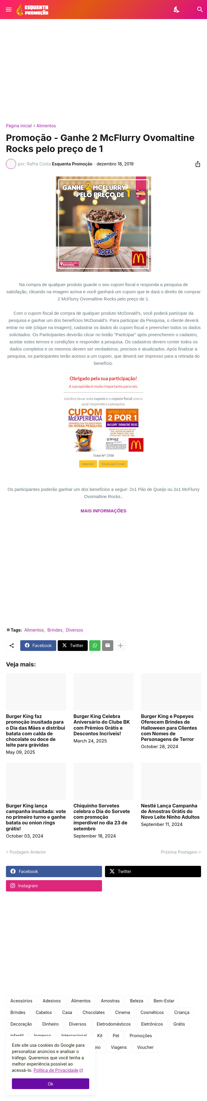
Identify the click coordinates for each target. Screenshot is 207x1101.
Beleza (136, 1000)
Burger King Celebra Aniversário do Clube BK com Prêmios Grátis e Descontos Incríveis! (101, 725)
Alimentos (46, 126)
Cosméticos (152, 1012)
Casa (67, 1012)
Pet (116, 1035)
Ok (50, 1083)
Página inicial (19, 126)
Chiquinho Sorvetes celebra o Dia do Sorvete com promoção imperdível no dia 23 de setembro (101, 817)
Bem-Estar (164, 1000)
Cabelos (44, 1012)
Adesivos (52, 1000)
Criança (181, 1012)
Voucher (145, 1047)
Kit (100, 1035)
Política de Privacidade (56, 1070)
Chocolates (94, 1012)
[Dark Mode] (177, 9)
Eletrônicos (152, 1023)
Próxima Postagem (179, 852)
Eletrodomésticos (114, 1023)
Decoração (21, 1023)
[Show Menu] (8, 9)
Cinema (122, 1012)
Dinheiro (50, 1023)
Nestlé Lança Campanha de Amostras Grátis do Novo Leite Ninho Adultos (170, 811)
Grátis (179, 1023)
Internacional (74, 1035)
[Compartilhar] (196, 164)
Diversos (74, 629)
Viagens (119, 1047)
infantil (16, 1035)
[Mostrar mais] (120, 645)
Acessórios (21, 1000)
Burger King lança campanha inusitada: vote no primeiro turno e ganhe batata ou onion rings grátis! (36, 817)
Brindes (54, 629)
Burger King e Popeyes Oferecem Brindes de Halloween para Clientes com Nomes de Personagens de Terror (169, 728)
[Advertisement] (103, 71)
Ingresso (42, 1035)
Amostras (110, 1000)
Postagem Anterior (28, 852)
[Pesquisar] (196, 9)
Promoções (141, 1035)
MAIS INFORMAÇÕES (103, 510)
